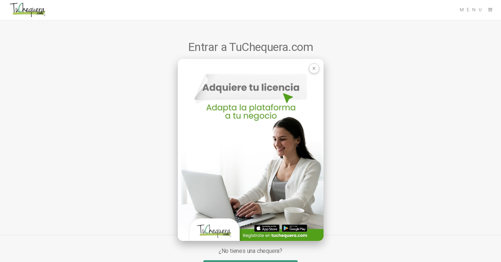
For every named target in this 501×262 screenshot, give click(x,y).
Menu (472, 9)
